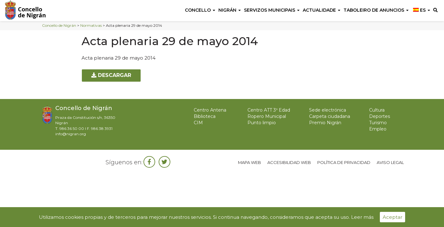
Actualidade (321, 10)
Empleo (377, 129)
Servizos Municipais (272, 10)
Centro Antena (210, 110)
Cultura (377, 110)
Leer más (362, 217)
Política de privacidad (343, 162)
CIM (198, 122)
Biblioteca (205, 116)
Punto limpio (261, 122)
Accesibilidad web (289, 162)
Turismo (378, 122)
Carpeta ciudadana (329, 116)
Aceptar (392, 217)
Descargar (111, 75)
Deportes (379, 116)
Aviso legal (390, 162)
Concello (200, 10)
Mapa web (249, 162)
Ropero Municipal (266, 116)
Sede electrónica (327, 110)
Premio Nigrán (325, 122)
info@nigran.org (70, 133)
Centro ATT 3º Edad (268, 110)
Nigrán (229, 10)
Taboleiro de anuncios (376, 10)
